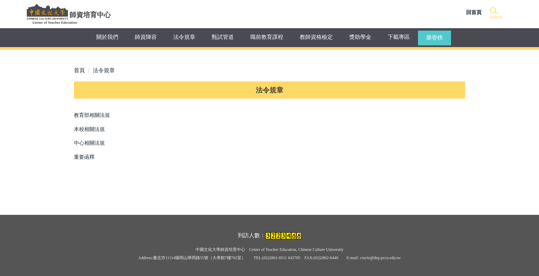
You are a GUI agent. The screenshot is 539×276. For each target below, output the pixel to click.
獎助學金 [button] (360, 37)
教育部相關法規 (92, 115)
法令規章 (104, 70)
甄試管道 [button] (223, 37)
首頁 (79, 70)
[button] (495, 13)
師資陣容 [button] (146, 37)
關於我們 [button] (107, 37)
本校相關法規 (89, 129)
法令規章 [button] (184, 37)
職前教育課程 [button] (266, 37)
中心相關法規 (89, 143)
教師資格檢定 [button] (316, 37)
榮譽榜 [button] (434, 38)
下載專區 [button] (399, 37)
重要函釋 (84, 157)
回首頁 (474, 12)
